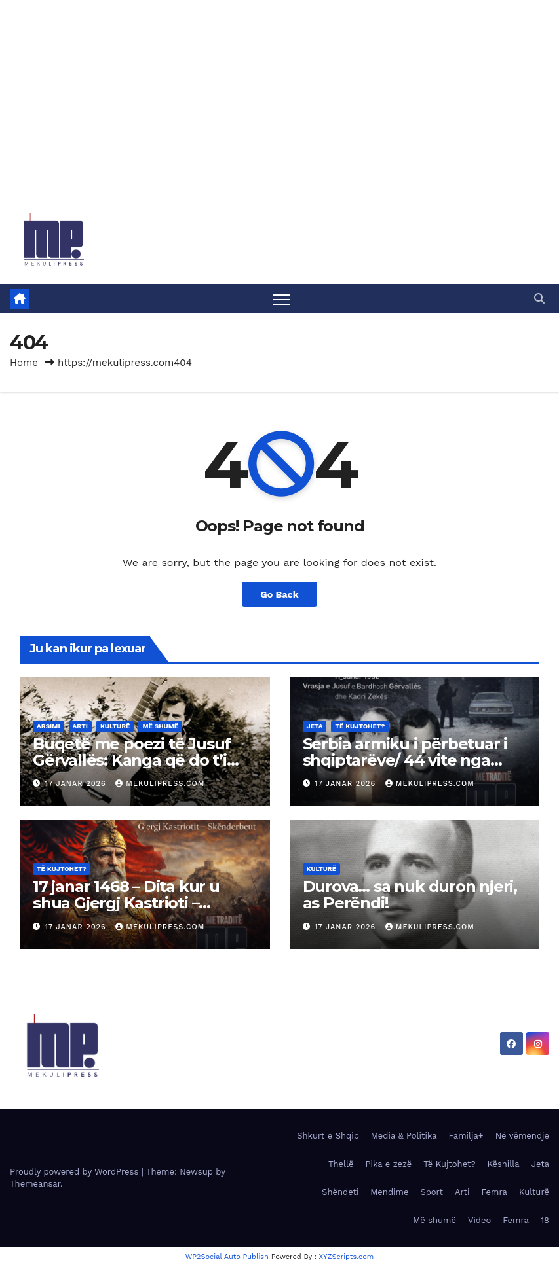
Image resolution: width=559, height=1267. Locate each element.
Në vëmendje (522, 1136)
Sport (431, 1192)
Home (24, 362)
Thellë (341, 1164)
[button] (539, 299)
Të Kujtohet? (360, 726)
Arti (80, 726)
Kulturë (115, 726)
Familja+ (466, 1136)
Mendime (389, 1192)
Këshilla (503, 1164)
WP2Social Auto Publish (227, 1257)
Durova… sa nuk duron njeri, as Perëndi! (410, 894)
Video (479, 1220)
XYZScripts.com (346, 1257)
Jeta (315, 726)
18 (545, 1220)
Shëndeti (340, 1192)
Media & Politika (404, 1136)
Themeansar (35, 1183)
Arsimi (48, 726)
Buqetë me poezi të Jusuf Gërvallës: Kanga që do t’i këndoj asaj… (132, 760)
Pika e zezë (389, 1164)
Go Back (279, 594)
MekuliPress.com (159, 783)
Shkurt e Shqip (328, 1136)
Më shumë (160, 726)
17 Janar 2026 (77, 783)
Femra (494, 1192)
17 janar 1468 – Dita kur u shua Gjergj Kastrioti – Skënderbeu (126, 903)
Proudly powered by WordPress (76, 1172)
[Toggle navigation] (282, 299)
